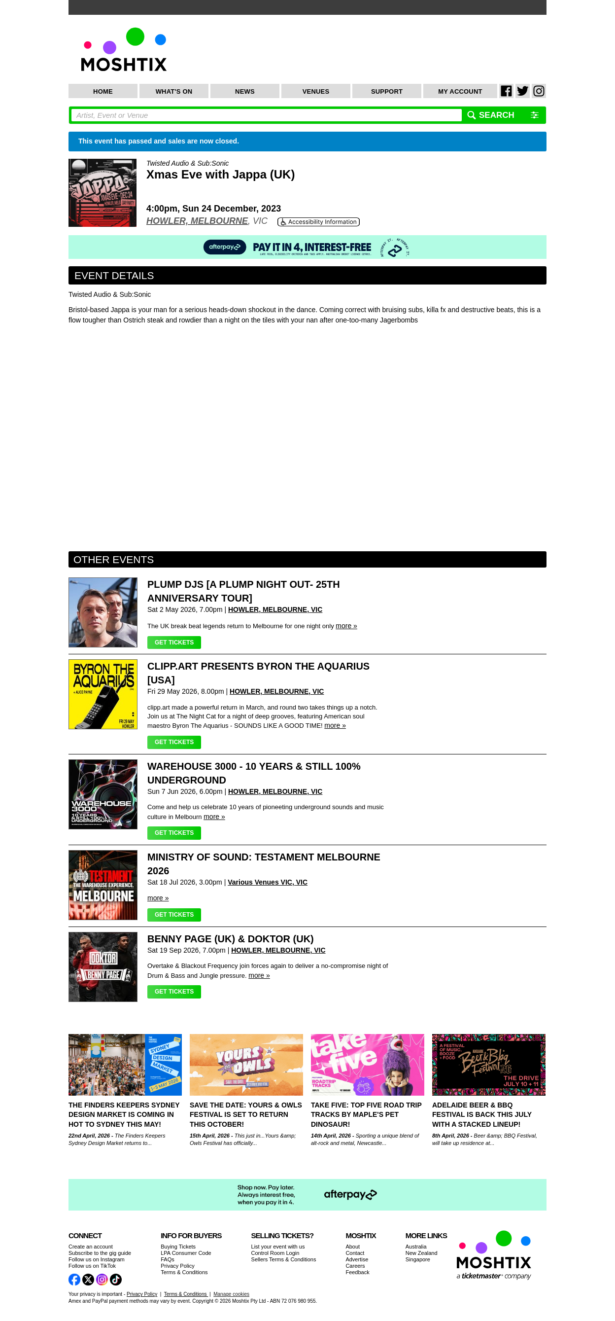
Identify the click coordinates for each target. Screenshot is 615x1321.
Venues (316, 91)
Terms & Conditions (184, 1272)
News (245, 91)
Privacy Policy (177, 1266)
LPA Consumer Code (186, 1253)
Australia (416, 1247)
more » (346, 626)
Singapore (418, 1259)
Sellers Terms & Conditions (283, 1259)
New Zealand (422, 1253)
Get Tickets (174, 642)
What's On (174, 91)
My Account (460, 91)
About (352, 1247)
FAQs (167, 1259)
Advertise (356, 1259)
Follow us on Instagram (96, 1259)
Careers (355, 1266)
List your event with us (278, 1247)
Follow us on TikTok (92, 1266)
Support (387, 91)
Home (103, 91)
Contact (354, 1253)
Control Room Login (275, 1253)
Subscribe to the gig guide (99, 1253)
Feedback (357, 1272)
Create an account (90, 1247)
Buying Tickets (178, 1247)
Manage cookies (231, 1294)
